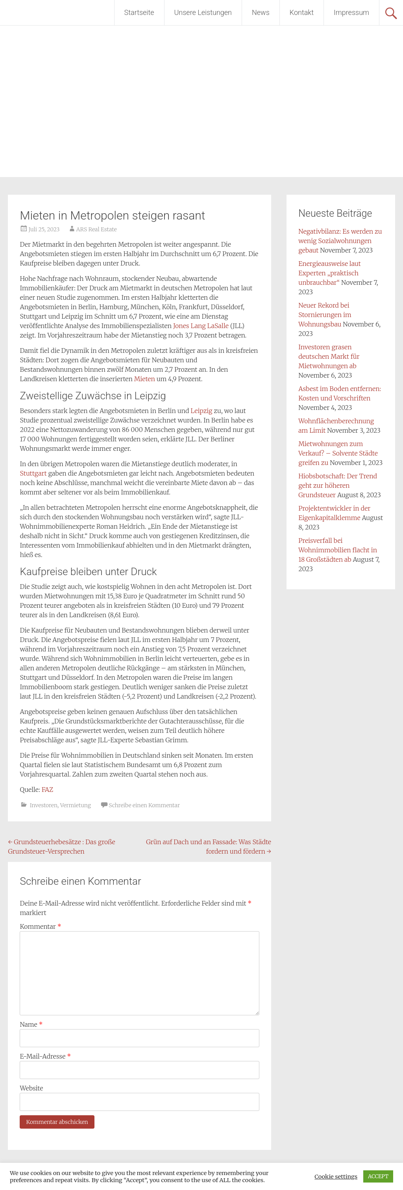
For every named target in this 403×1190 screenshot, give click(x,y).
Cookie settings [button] (335, 1176)
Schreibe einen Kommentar (144, 805)
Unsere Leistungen (203, 12)
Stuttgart (33, 473)
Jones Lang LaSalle (201, 326)
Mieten (144, 379)
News (261, 12)
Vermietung (75, 805)
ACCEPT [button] (378, 1176)
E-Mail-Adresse (45, 1056)
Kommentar (40, 926)
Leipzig (201, 411)
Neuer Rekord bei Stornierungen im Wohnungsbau (324, 314)
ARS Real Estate (96, 229)
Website (31, 1088)
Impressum (351, 12)
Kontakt (302, 12)
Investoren (43, 805)
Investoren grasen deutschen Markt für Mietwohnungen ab (328, 356)
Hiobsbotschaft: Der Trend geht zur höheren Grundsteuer (337, 485)
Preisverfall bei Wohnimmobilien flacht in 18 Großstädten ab (337, 550)
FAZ (48, 789)
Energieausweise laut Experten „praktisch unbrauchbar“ (329, 273)
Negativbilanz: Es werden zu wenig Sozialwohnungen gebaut (340, 240)
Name (31, 1024)
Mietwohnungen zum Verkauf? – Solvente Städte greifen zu (338, 453)
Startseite (139, 12)
